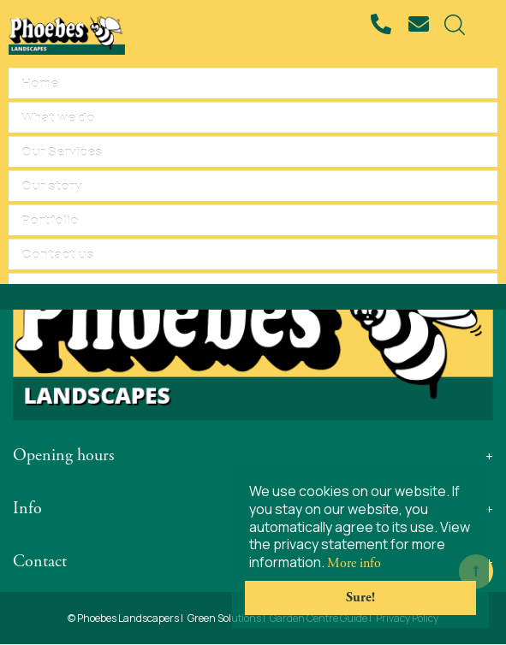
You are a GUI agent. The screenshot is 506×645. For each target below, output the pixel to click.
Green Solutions (224, 618)
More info (354, 563)
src (454, 25)
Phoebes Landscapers (128, 618)
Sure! (360, 598)
